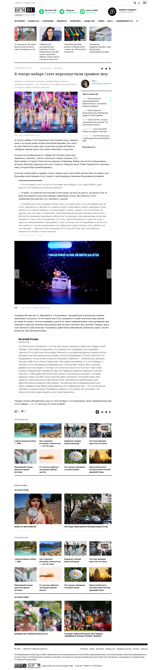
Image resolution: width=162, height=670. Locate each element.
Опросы (144, 649)
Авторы (136, 649)
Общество (89, 21)
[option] (63, 272)
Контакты (100, 649)
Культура (58, 68)
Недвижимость (124, 21)
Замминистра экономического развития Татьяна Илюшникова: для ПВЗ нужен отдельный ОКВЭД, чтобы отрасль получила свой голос (49, 52)
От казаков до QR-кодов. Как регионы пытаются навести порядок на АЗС (25, 47)
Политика (75, 21)
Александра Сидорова (101, 83)
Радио (92, 649)
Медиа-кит (110, 649)
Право (101, 21)
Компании (48, 21)
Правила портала (124, 649)
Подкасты (33, 21)
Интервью (19, 21)
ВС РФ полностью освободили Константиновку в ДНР (96, 138)
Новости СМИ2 (20, 485)
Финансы (62, 21)
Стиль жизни (45, 68)
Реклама (84, 649)
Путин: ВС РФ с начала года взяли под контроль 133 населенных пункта (95, 122)
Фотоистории (21, 490)
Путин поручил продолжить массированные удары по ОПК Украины (95, 113)
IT (137, 21)
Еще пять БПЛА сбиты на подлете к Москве (95, 130)
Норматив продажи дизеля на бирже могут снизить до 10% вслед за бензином (75, 48)
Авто (110, 21)
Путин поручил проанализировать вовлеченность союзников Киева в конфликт (94, 102)
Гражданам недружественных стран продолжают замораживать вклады (100, 48)
